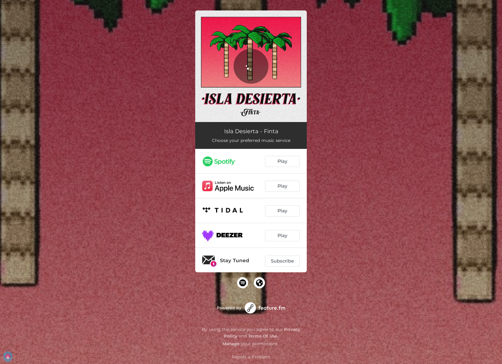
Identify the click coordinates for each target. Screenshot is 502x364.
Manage (230, 343)
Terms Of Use (262, 336)
